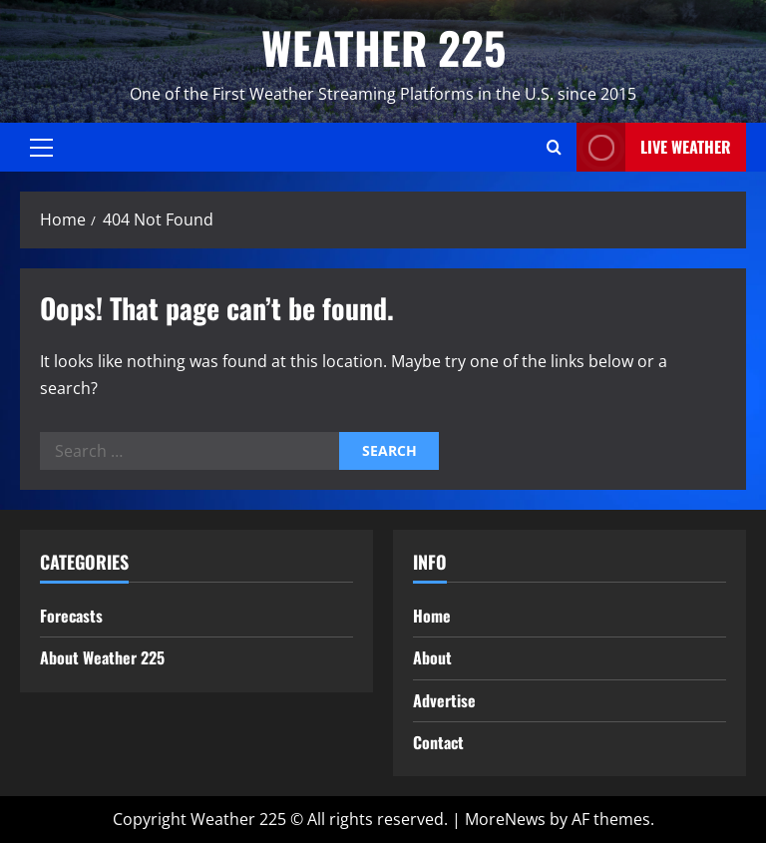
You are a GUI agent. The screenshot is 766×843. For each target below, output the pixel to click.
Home (432, 616)
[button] (41, 148)
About (432, 657)
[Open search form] (554, 147)
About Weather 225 (102, 657)
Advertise (444, 700)
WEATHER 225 (383, 47)
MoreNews (505, 819)
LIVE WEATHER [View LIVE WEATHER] (653, 147)
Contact (438, 742)
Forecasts (71, 616)
